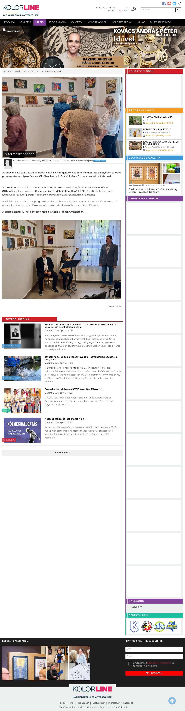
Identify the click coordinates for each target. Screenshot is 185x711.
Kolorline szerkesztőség (30, 161)
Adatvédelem (98, 703)
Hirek (71, 703)
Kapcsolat (128, 703)
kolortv (77, 22)
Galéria (25, 22)
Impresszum (114, 703)
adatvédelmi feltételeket (159, 663)
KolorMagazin (98, 22)
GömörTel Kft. (120, 707)
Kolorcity (136, 607)
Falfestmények (160, 22)
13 (127, 8)
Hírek (39, 22)
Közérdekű (9, 440)
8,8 (126, 11)
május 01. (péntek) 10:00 (158, 136)
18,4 (120, 11)
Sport (6, 410)
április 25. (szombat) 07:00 (159, 123)
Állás (141, 22)
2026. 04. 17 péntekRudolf (105, 9)
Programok (57, 22)
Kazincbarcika (31, 71)
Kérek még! (62, 452)
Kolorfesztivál (122, 22)
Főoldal (10, 22)
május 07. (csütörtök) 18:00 (160, 150)
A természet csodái (51, 71)
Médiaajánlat (83, 703)
